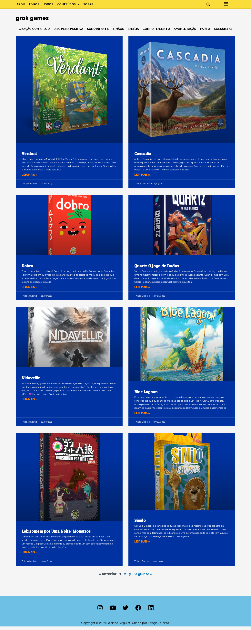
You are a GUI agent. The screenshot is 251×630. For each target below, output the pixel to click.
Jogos (48, 6)
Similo (140, 523)
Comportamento (156, 32)
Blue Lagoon (145, 395)
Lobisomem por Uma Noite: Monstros (56, 534)
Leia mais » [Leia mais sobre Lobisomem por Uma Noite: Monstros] (30, 556)
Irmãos (118, 32)
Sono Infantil (98, 32)
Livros (34, 6)
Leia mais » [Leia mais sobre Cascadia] (143, 178)
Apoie (21, 6)
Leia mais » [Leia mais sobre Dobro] (30, 290)
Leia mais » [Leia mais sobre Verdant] (30, 178)
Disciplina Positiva (68, 32)
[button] (208, 6)
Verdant (29, 157)
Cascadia (142, 157)
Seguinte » (143, 577)
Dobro (27, 269)
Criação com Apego (34, 32)
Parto (205, 32)
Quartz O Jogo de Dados (156, 269)
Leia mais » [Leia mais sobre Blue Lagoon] (143, 416)
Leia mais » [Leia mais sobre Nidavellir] (30, 402)
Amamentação (185, 32)
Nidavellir (31, 381)
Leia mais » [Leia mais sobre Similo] (143, 545)
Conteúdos (68, 6)
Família (133, 32)
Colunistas (223, 32)
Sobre (88, 6)
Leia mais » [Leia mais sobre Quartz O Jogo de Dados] (143, 290)
